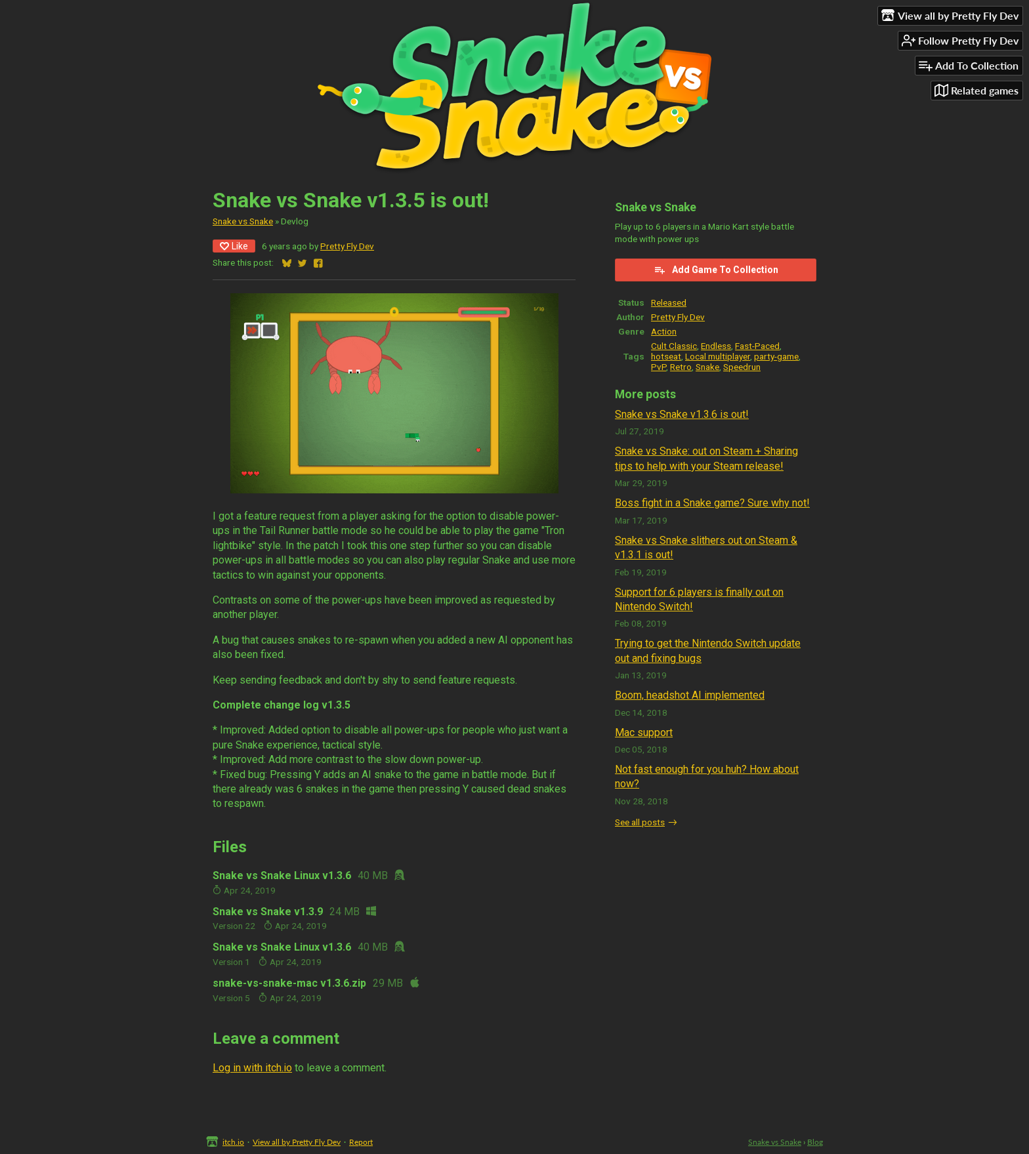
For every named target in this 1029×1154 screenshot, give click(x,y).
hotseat (666, 356)
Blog (815, 1142)
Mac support (644, 732)
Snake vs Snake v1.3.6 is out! (682, 414)
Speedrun (742, 366)
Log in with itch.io (252, 1067)
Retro (681, 366)
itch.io (233, 1142)
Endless (716, 345)
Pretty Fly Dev (347, 246)
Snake (707, 366)
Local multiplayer (717, 356)
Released (668, 302)
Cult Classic (674, 345)
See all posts (640, 822)
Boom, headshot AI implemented (690, 695)
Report (361, 1142)
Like (234, 246)
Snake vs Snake (243, 221)
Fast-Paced (757, 345)
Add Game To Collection (716, 270)
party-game (776, 356)
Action (664, 331)
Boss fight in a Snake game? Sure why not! (712, 503)
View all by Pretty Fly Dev (297, 1142)
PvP (658, 366)
